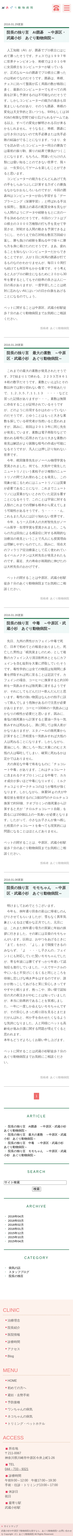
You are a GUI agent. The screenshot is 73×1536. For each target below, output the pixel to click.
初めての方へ (17, 1388)
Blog (11, 1356)
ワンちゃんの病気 (20, 1409)
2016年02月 (16, 1224)
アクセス (14, 1349)
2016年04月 (16, 1216)
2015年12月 (16, 1233)
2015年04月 (16, 1241)
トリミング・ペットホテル (26, 1423)
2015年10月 (16, 1237)
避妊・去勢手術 (18, 1395)
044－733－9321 (16, 1469)
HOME (12, 1380)
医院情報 (14, 1334)
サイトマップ (11, 1526)
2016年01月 (16, 1228)
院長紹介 (14, 1327)
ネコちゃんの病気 (20, 1416)
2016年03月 (16, 1220)
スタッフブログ (19, 1272)
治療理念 (14, 1320)
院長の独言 (16, 1276)
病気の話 (14, 1267)
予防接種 (14, 1402)
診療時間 (14, 1341)
